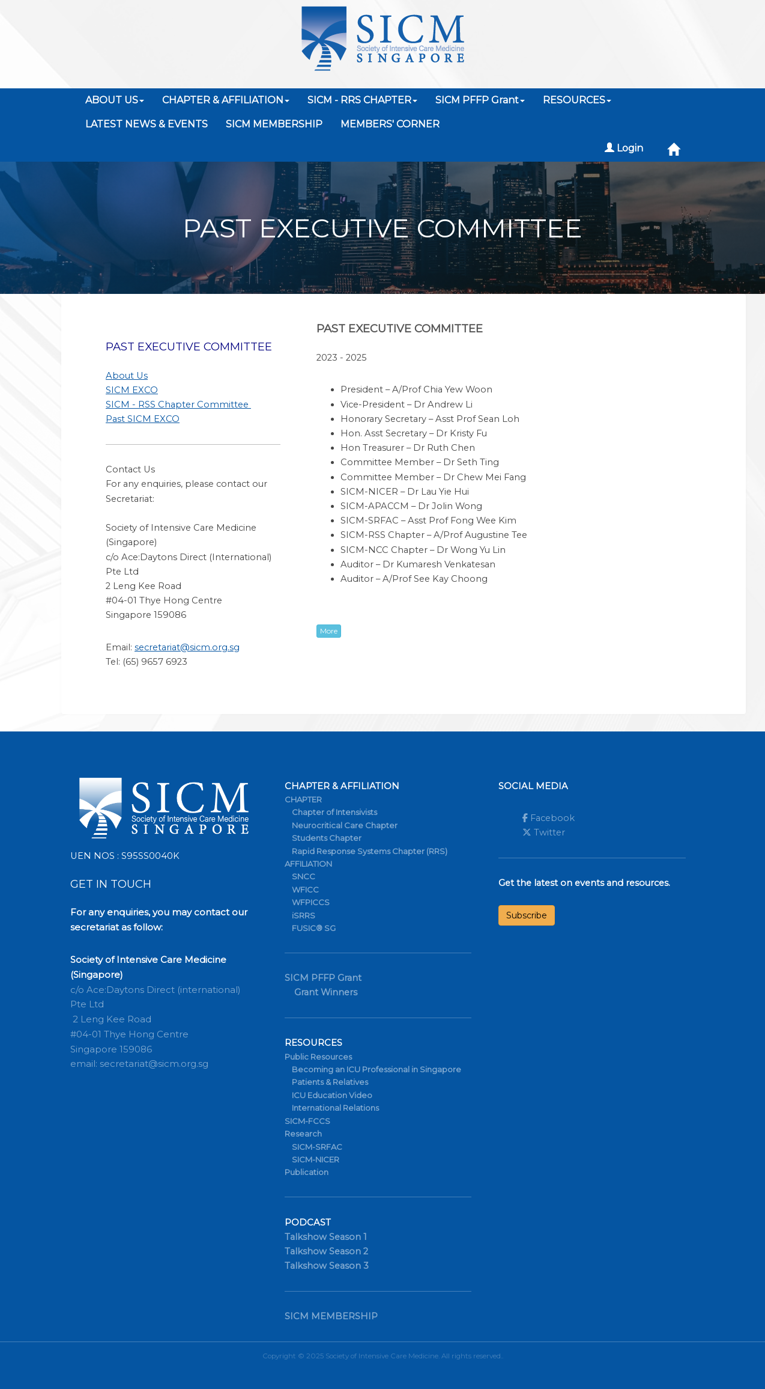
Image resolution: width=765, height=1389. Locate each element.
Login (624, 148)
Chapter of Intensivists (334, 812)
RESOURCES (577, 100)
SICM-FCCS (307, 1121)
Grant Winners (325, 992)
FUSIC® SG (314, 928)
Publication (306, 1172)
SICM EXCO (132, 390)
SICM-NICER (315, 1159)
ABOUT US (114, 100)
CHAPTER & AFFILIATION (225, 100)
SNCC (303, 876)
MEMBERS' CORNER (390, 124)
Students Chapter (326, 838)
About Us (127, 375)
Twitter (543, 832)
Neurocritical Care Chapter (345, 825)
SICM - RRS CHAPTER (362, 100)
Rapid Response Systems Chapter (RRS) (369, 851)
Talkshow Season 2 (326, 1251)
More (328, 630)
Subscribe (526, 915)
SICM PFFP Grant (480, 100)
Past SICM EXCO (143, 419)
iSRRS (303, 915)
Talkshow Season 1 (326, 1237)
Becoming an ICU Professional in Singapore (376, 1069)
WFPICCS (311, 902)
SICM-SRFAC (317, 1147)
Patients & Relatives (330, 1082)
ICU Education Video (332, 1095)
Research (303, 1133)
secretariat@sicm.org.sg (187, 647)
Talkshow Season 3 (327, 1265)
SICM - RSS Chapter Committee (178, 404)
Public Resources (318, 1056)
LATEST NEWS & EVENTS (146, 124)
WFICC (305, 889)
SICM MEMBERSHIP (274, 124)
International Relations (335, 1108)
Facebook (548, 818)
